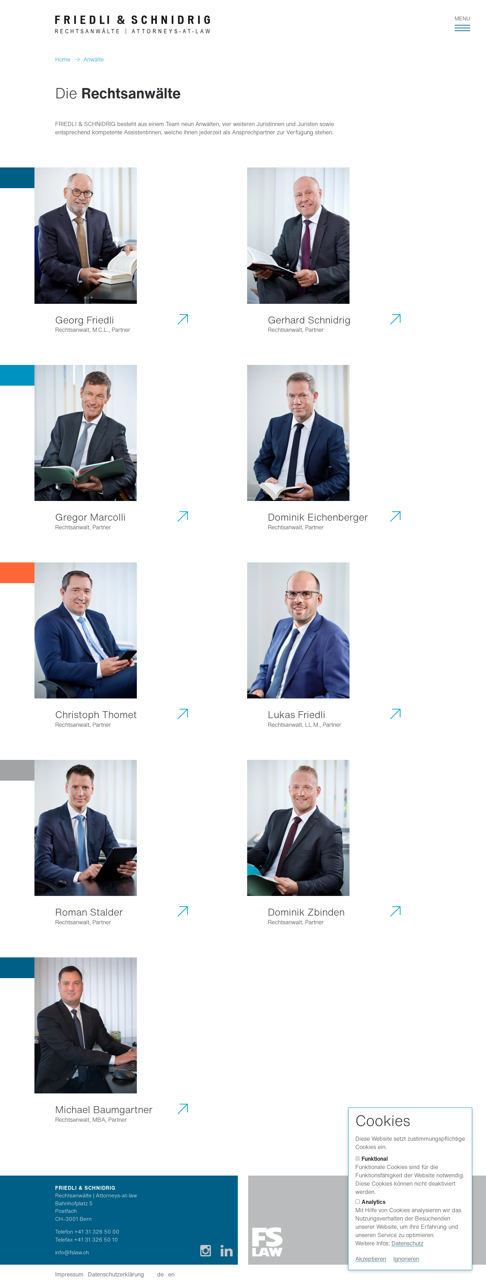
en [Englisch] (171, 1274)
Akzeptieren (370, 1259)
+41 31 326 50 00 (96, 1231)
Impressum (69, 1274)
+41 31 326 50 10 (96, 1239)
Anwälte (93, 59)
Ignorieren (406, 1259)
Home (62, 59)
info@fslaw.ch (72, 1252)
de (160, 1274)
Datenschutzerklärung (116, 1274)
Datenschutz (407, 1243)
